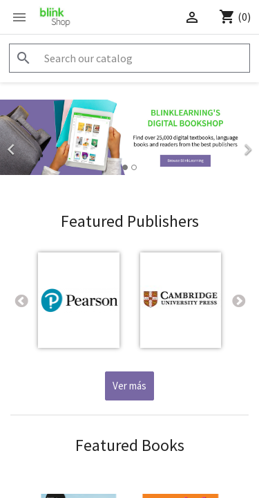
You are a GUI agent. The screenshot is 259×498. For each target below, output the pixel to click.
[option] (129, 137)
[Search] (129, 58)
